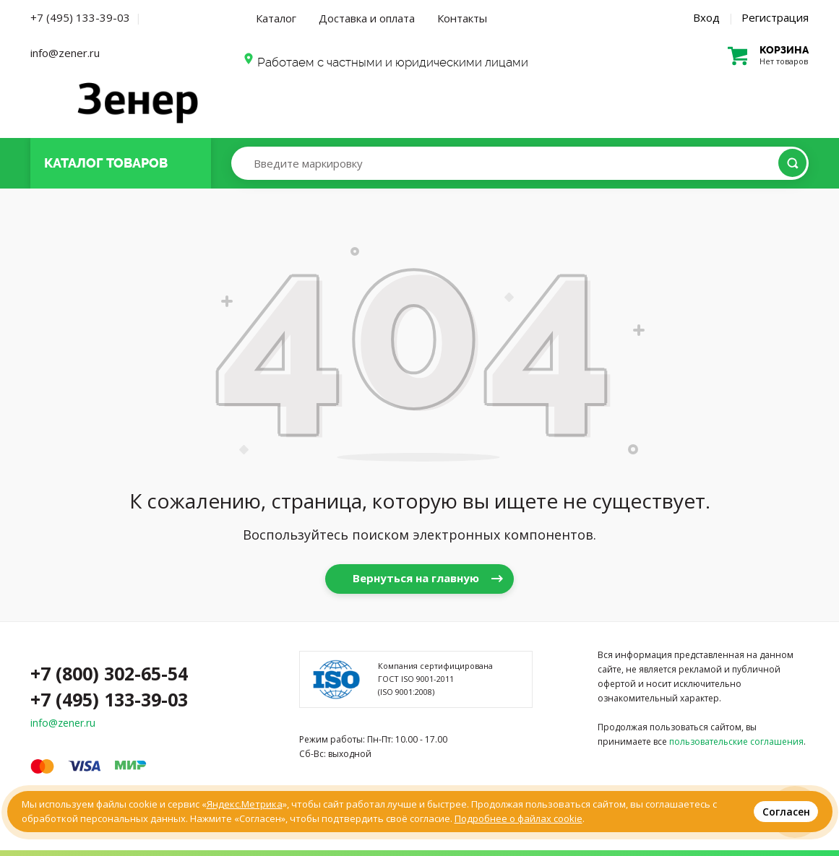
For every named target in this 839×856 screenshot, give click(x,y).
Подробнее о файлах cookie (518, 818)
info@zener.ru (65, 53)
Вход (706, 17)
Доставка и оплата (367, 18)
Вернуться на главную (416, 578)
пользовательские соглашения (736, 741)
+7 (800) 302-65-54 (109, 673)
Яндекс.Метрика (245, 803)
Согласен (786, 811)
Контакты (462, 18)
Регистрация (775, 17)
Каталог (276, 18)
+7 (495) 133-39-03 (80, 17)
